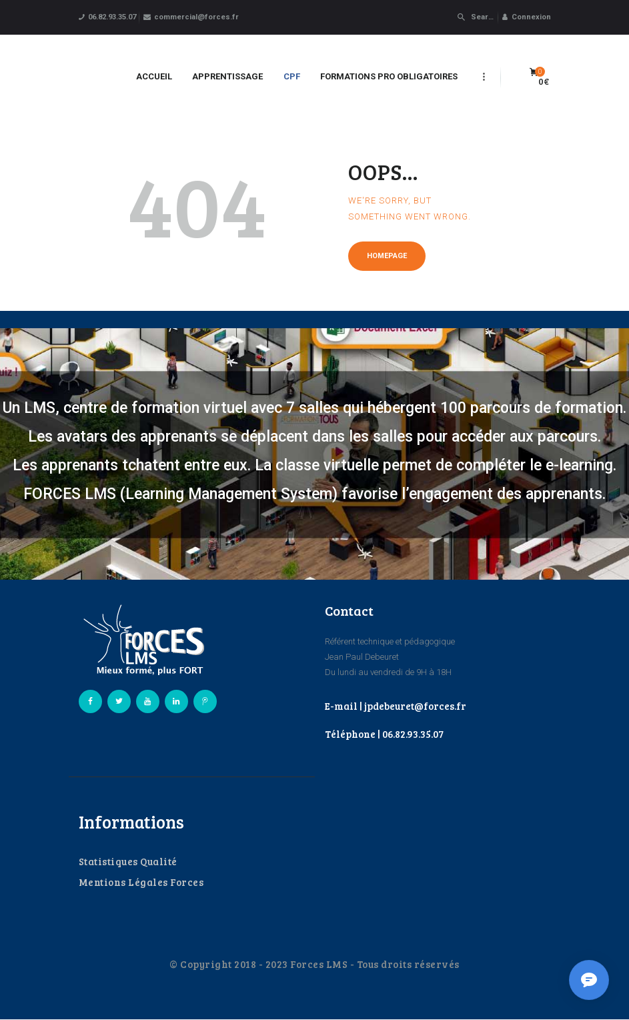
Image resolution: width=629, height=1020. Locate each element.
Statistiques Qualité (128, 861)
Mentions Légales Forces (141, 882)
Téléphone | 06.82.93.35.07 (384, 733)
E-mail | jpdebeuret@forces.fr (395, 705)
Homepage (387, 255)
